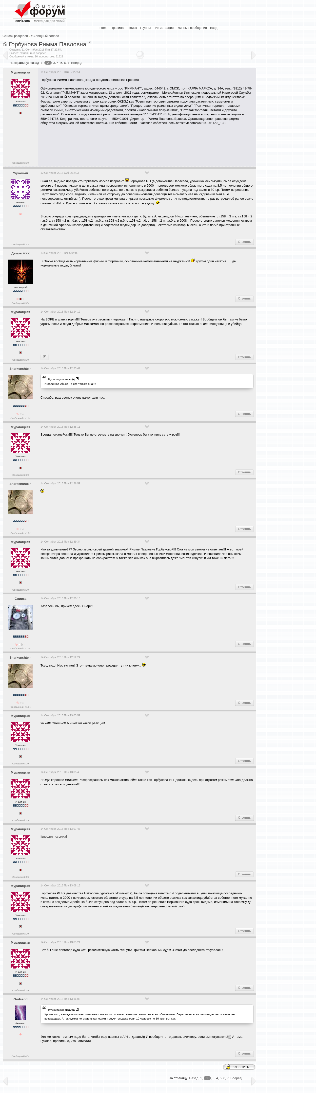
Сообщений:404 (20, 1056)
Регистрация (164, 28)
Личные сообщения (192, 28)
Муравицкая (20, 72)
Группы (145, 28)
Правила (117, 28)
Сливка (20, 598)
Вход (213, 28)
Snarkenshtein (20, 368)
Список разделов (15, 36)
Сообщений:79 (20, 162)
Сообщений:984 (20, 303)
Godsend (20, 999)
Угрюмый (20, 173)
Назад (34, 63)
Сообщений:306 (20, 244)
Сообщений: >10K (20, 418)
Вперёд (76, 63)
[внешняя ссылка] (53, 836)
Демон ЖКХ (20, 253)
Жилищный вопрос (45, 36)
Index (103, 28)
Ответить (244, 242)
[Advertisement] (130, 144)
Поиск (132, 28)
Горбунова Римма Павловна (47, 44)
